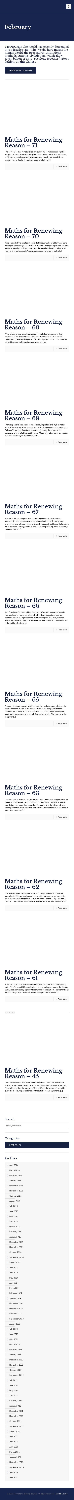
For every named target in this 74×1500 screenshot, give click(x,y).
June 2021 (13, 1442)
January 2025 (15, 1237)
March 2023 (14, 1344)
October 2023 (15, 1314)
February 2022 (15, 1401)
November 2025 (16, 1191)
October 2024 (15, 1252)
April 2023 (13, 1339)
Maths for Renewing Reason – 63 (33, 790)
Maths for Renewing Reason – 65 (33, 697)
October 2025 (15, 1196)
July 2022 (13, 1380)
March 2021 (14, 1452)
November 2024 (16, 1247)
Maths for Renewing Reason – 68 (33, 415)
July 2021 (13, 1436)
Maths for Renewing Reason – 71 (33, 142)
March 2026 (14, 1170)
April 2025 (13, 1221)
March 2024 (14, 1288)
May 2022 (13, 1390)
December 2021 (16, 1411)
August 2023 (14, 1324)
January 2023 (15, 1354)
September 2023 (16, 1319)
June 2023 (13, 1334)
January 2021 (15, 1457)
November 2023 (16, 1308)
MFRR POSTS (15, 1145)
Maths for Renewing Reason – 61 (33, 975)
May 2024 (13, 1278)
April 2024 (13, 1283)
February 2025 (15, 1232)
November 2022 (16, 1365)
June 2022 (13, 1385)
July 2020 (13, 1472)
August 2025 (14, 1201)
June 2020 (13, 1477)
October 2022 (15, 1370)
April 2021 (13, 1447)
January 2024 (15, 1298)
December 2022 (16, 1360)
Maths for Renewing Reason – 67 (33, 509)
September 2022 (16, 1375)
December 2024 (16, 1242)
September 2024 (16, 1257)
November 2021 (16, 1416)
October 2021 (15, 1421)
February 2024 (15, 1293)
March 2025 (14, 1226)
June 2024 (13, 1273)
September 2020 (16, 1467)
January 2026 (15, 1180)
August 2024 (14, 1262)
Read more (62, 166)
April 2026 (13, 1165)
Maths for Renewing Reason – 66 (33, 603)
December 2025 (16, 1185)
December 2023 (16, 1303)
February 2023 (15, 1349)
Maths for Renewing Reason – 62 (33, 884)
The (61, 1494)
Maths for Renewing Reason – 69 (33, 324)
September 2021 (16, 1426)
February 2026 (15, 1175)
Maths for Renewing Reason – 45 (33, 1073)
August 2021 (14, 1431)
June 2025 (13, 1211)
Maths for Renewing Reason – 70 (33, 233)
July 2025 (13, 1206)
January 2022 (15, 1406)
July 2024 (13, 1267)
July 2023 (13, 1329)
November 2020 (16, 1462)
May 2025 (13, 1216)
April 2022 (13, 1395)
